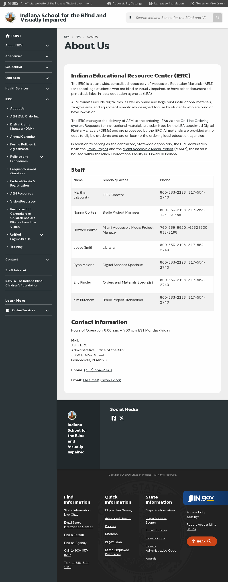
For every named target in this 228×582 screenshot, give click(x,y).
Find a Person (74, 531)
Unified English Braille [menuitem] (23, 232)
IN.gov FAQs (113, 538)
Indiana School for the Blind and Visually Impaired (85, 16)
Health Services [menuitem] (18, 84)
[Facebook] (114, 414)
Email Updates (156, 527)
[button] (124, 3)
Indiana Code (155, 535)
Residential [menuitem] (18, 62)
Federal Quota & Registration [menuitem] (22, 180)
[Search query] (198, 16)
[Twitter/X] (121, 414)
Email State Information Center (78, 521)
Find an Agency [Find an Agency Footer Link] (75, 539)
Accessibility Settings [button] (196, 511)
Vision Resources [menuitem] (23, 198)
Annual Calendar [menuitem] (22, 133)
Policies (110, 522)
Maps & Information (160, 507)
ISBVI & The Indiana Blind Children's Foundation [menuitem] (24, 280)
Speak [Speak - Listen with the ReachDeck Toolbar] (201, 538)
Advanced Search (118, 515)
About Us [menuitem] (17, 105)
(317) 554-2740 (98, 366)
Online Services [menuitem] (25, 306)
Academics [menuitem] (18, 52)
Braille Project (97, 145)
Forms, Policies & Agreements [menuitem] (23, 143)
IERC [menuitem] (18, 95)
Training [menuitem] (16, 243)
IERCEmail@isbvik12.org (102, 376)
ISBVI (16, 32)
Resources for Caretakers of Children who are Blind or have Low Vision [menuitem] (23, 214)
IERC (78, 33)
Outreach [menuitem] (18, 73)
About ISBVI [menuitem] (18, 41)
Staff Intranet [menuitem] (15, 267)
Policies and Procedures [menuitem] (23, 154)
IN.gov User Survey (118, 507)
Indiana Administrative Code (161, 545)
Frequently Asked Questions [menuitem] (23, 167)
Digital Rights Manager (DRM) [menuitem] (22, 123)
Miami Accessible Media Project (148, 145)
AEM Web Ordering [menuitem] (24, 113)
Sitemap (111, 530)
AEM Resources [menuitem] (21, 190)
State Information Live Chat (77, 509)
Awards (151, 555)
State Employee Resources (117, 548)
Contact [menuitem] (18, 255)
